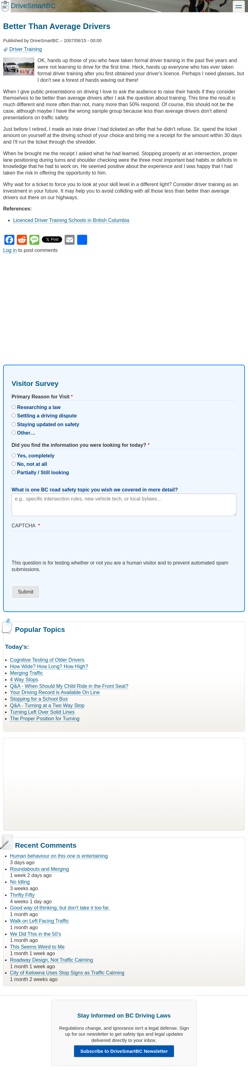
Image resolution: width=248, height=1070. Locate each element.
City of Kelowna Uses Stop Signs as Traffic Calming (67, 972)
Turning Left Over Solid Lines (42, 712)
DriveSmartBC (33, 6)
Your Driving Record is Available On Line (55, 692)
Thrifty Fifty (22, 895)
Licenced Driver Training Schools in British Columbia (71, 220)
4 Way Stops (24, 679)
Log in (10, 250)
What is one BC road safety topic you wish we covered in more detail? (95, 489)
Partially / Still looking (43, 472)
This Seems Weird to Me (37, 946)
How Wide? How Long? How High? (49, 666)
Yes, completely (35, 455)
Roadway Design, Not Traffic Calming (51, 960)
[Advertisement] (124, 303)
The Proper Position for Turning (44, 718)
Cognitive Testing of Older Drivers (47, 660)
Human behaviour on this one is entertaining (59, 856)
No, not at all (32, 464)
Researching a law (39, 407)
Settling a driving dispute (47, 415)
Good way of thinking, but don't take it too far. (60, 907)
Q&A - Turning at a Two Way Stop (47, 705)
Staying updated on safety (48, 424)
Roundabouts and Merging (39, 869)
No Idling (20, 882)
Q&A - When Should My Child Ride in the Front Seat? (69, 686)
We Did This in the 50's (35, 934)
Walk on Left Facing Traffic (39, 921)
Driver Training (25, 49)
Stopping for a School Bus (39, 699)
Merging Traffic (26, 673)
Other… (26, 433)
